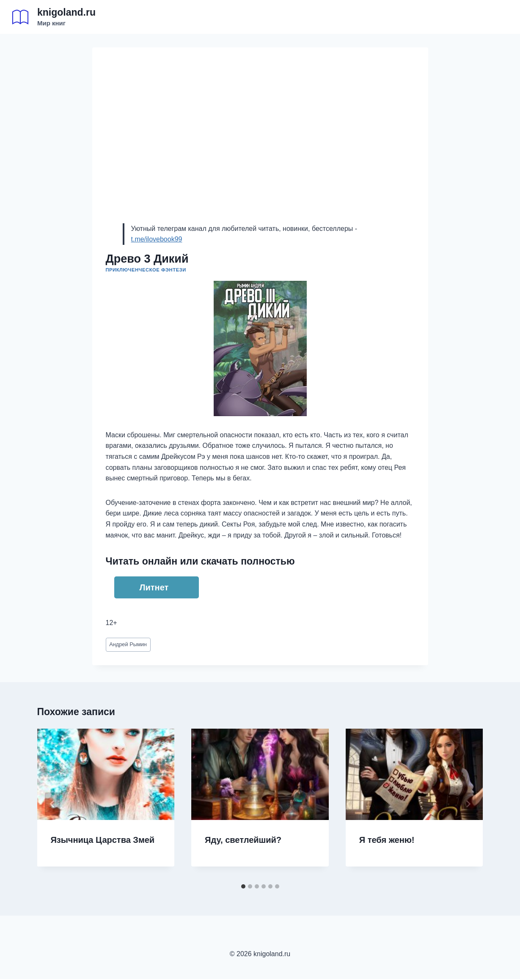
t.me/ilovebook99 (156, 239)
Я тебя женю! (387, 840)
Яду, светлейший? (243, 840)
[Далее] (468, 804)
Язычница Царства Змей (103, 840)
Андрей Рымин (128, 644)
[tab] (243, 886)
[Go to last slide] (52, 804)
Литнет (154, 587)
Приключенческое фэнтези (146, 269)
